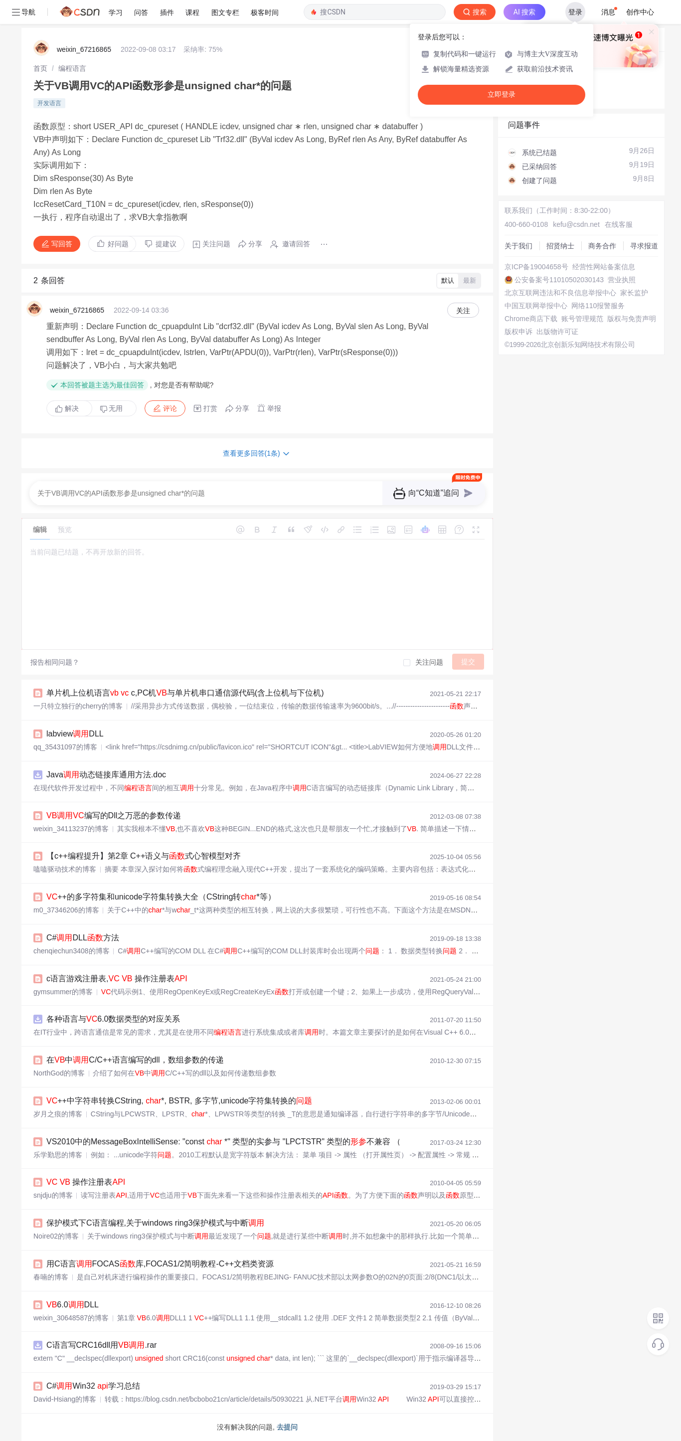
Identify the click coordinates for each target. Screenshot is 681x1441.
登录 (575, 12)
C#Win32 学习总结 (93, 1386)
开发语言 (49, 103)
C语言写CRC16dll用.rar (101, 1345)
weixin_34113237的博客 (71, 829)
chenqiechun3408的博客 (71, 951)
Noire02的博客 (56, 1236)
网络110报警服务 (598, 306)
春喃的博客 (50, 1277)
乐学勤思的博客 (57, 1155)
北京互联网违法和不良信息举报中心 (560, 293)
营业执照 (622, 280)
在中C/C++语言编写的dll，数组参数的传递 (135, 1060)
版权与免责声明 (631, 319)
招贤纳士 (560, 246)
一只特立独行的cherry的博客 (78, 706)
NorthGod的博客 (59, 1073)
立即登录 (501, 94)
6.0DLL (72, 1304)
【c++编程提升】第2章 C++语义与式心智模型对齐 (143, 856)
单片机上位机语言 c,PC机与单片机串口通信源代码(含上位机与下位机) (185, 693)
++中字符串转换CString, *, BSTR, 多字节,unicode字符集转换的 (179, 1100)
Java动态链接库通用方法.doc (106, 774)
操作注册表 (85, 1182)
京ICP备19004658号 (536, 267)
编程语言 (72, 68)
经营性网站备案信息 (603, 267)
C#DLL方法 (82, 937)
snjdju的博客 (53, 1195)
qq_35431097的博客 (65, 747)
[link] (40, 68)
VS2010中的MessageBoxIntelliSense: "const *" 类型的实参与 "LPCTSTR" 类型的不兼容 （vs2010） (240, 1141)
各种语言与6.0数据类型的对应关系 (113, 1019)
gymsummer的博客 (63, 992)
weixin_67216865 (84, 49)
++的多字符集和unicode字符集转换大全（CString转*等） (161, 897)
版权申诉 (518, 332)
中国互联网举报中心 (536, 306)
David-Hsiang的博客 (64, 1399)
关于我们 (518, 246)
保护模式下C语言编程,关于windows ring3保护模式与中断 (155, 1223)
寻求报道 (644, 246)
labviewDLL (75, 733)
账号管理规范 (582, 319)
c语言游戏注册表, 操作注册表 (116, 978)
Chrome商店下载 (531, 319)
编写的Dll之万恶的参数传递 (113, 815)
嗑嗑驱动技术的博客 (64, 869)
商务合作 (602, 246)
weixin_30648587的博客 (71, 1318)
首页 (40, 68)
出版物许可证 (557, 332)
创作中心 (640, 12)
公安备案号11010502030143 (559, 280)
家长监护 (634, 293)
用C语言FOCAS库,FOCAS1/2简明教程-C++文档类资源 (160, 1264)
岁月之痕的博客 (57, 1114)
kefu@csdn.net (576, 224)
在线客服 (619, 224)
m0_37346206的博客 (66, 910)
